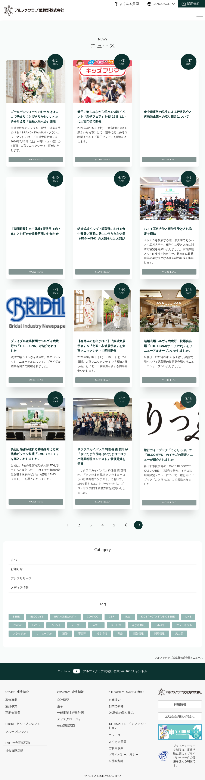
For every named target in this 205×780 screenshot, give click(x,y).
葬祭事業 (11, 700)
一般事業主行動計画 (70, 712)
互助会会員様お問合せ (180, 716)
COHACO (92, 616)
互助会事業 (12, 712)
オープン (77, 625)
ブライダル (19, 633)
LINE (188, 616)
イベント (56, 625)
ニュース (115, 735)
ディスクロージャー (70, 719)
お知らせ (17, 569)
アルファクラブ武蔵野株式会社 (172, 657)
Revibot (17, 625)
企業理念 (115, 700)
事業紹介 (17, 692)
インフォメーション (127, 725)
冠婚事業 (11, 706)
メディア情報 (20, 587)
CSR (111, 616)
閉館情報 (138, 633)
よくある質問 (129, 4)
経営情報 (102, 633)
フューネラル (184, 625)
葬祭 (120, 633)
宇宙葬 (82, 633)
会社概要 (63, 700)
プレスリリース (21, 578)
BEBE (16, 616)
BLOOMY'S (37, 616)
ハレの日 (160, 625)
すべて (15, 559)
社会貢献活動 (17, 742)
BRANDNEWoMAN (65, 616)
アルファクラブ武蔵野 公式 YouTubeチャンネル (102, 671)
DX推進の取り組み (121, 712)
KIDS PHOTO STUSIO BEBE (158, 616)
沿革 (60, 706)
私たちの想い (126, 692)
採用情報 (193, 4)
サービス (116, 625)
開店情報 (159, 633)
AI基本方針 (116, 761)
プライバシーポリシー (124, 754)
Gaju (127, 616)
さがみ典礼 (138, 625)
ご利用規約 (116, 748)
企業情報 (70, 692)
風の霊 (179, 633)
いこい (36, 625)
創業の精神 (116, 706)
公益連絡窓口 (66, 725)
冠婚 (65, 633)
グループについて (22, 723)
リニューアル (44, 633)
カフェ (96, 625)
